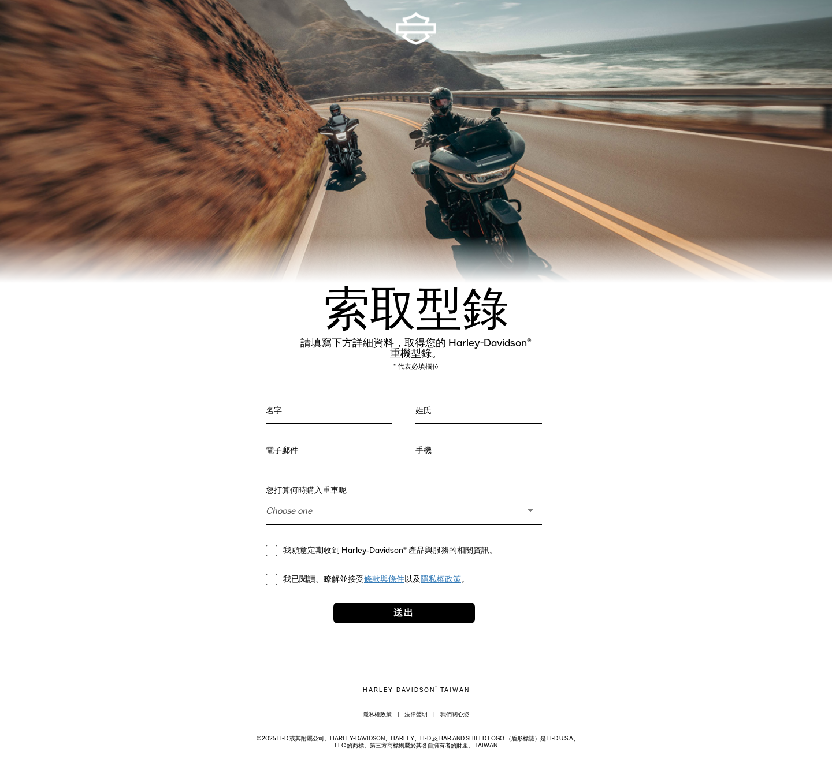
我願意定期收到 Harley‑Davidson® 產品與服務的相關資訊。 (390, 551)
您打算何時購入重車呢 (308, 491)
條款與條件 (384, 579)
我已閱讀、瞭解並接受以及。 (377, 579)
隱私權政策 (441, 579)
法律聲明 (416, 714)
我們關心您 (454, 714)
